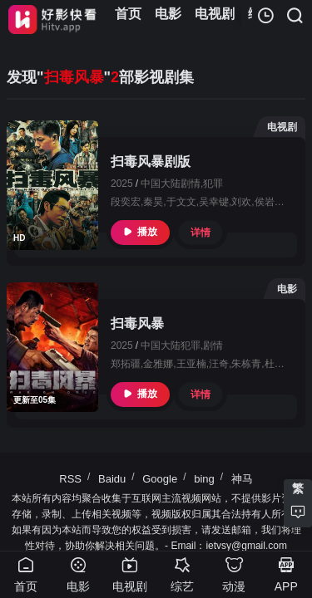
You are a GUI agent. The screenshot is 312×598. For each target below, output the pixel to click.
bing (204, 479)
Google (159, 479)
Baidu (112, 479)
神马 (242, 479)
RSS (70, 479)
